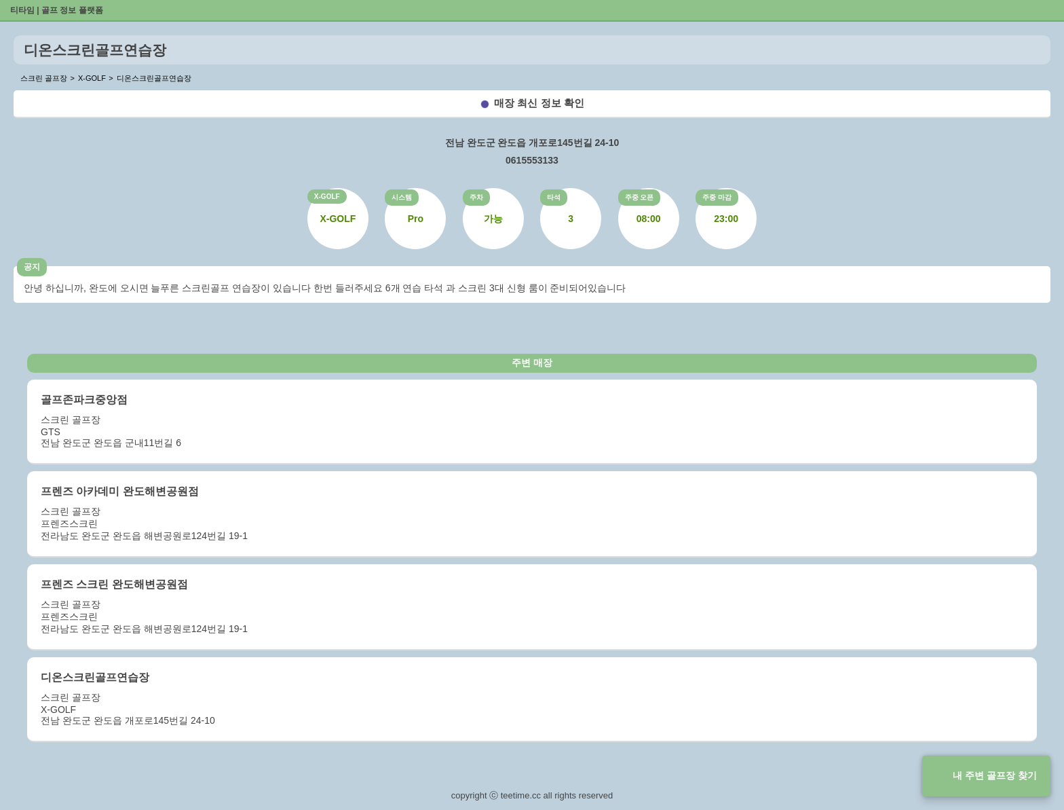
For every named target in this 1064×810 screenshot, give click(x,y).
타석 (553, 197)
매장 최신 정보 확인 (539, 103)
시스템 (402, 197)
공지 (32, 267)
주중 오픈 (639, 197)
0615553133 (532, 160)
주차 (476, 197)
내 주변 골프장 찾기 (995, 775)
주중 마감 (717, 197)
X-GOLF (327, 196)
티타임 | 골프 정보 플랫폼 (56, 10)
